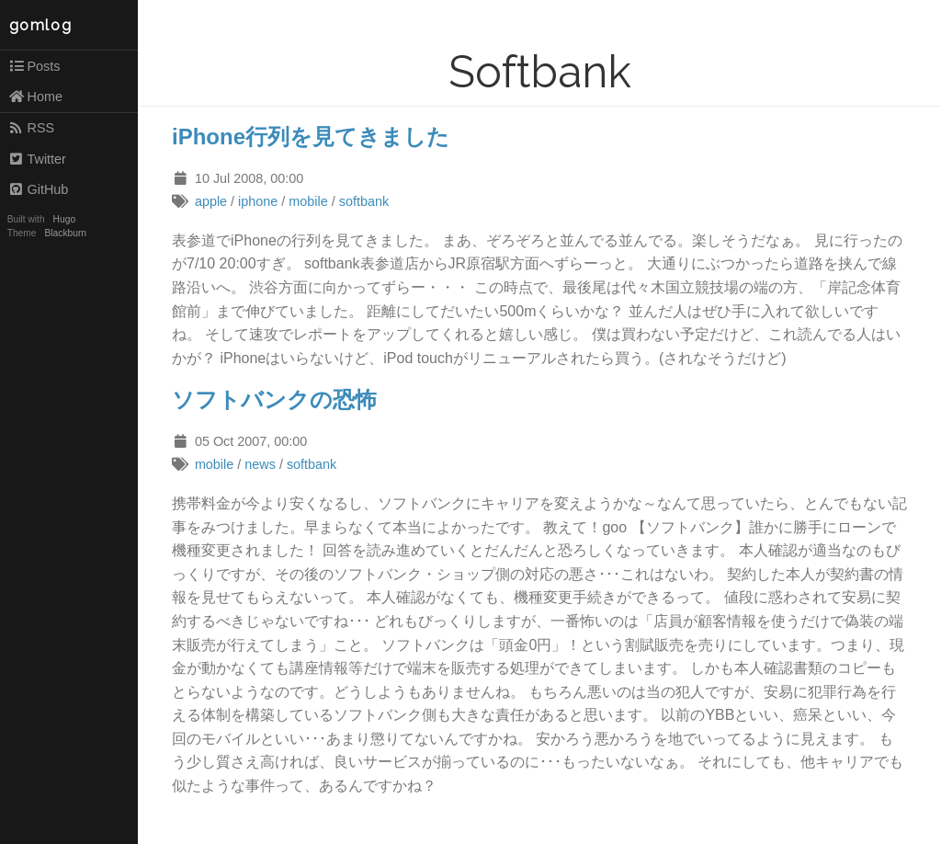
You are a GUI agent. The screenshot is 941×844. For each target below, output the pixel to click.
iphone (258, 201)
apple (211, 201)
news (260, 464)
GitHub (38, 189)
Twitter (37, 159)
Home (35, 96)
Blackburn (66, 233)
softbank (364, 201)
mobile (308, 201)
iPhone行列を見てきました (310, 136)
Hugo (64, 219)
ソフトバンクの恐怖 (274, 399)
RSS (31, 127)
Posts (34, 66)
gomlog (41, 25)
